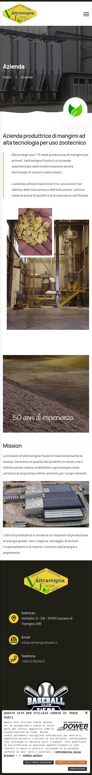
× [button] (86, 713)
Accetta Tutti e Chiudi (71, 762)
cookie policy (32, 755)
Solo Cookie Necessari (38, 762)
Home (7, 77)
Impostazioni (77, 768)
